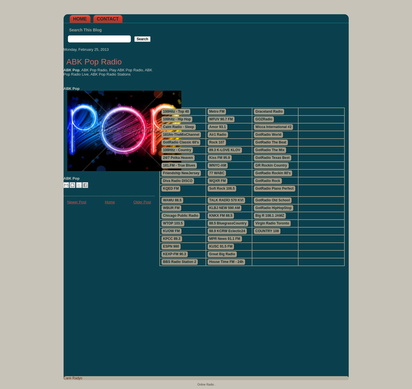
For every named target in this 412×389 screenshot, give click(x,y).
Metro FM (216, 112)
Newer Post (76, 202)
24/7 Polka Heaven (178, 158)
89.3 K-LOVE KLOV (224, 150)
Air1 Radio (217, 135)
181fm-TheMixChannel (181, 135)
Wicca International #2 (273, 127)
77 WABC (216, 173)
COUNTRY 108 (267, 231)
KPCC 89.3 (171, 239)
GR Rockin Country (271, 165)
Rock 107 (216, 142)
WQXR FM (217, 181)
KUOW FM (171, 231)
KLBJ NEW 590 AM (224, 208)
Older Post (142, 202)
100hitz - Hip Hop (177, 119)
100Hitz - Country (177, 150)
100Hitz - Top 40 (176, 112)
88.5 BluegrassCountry (228, 223)
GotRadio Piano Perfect (274, 189)
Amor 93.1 (217, 127)
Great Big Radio (222, 254)
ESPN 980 (171, 246)
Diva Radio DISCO (177, 181)
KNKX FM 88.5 (220, 216)
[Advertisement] (252, 63)
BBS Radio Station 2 (179, 262)
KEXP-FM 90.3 (174, 254)
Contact (108, 19)
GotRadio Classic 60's (181, 142)
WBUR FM (171, 208)
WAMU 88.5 (172, 200)
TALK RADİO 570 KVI (226, 200)
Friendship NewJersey (181, 173)
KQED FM (171, 189)
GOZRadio (263, 119)
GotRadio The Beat (270, 142)
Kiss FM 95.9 (219, 158)
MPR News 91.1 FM (224, 239)
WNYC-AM (217, 165)
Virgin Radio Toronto (272, 223)
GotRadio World (268, 135)
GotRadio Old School (272, 200)
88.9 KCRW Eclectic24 (227, 231)
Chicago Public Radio (180, 216)
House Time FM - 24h (226, 262)
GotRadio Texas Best (272, 158)
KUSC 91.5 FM (220, 246)
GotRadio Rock (267, 181)
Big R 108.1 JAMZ (269, 216)
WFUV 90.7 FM (221, 119)
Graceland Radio (269, 112)
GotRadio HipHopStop (273, 208)
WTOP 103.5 (173, 223)
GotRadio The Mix (270, 150)
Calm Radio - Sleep (178, 127)
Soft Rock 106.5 (222, 189)
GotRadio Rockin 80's (273, 173)
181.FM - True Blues (179, 165)
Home (80, 19)
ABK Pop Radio (94, 61)
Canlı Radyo (73, 378)
